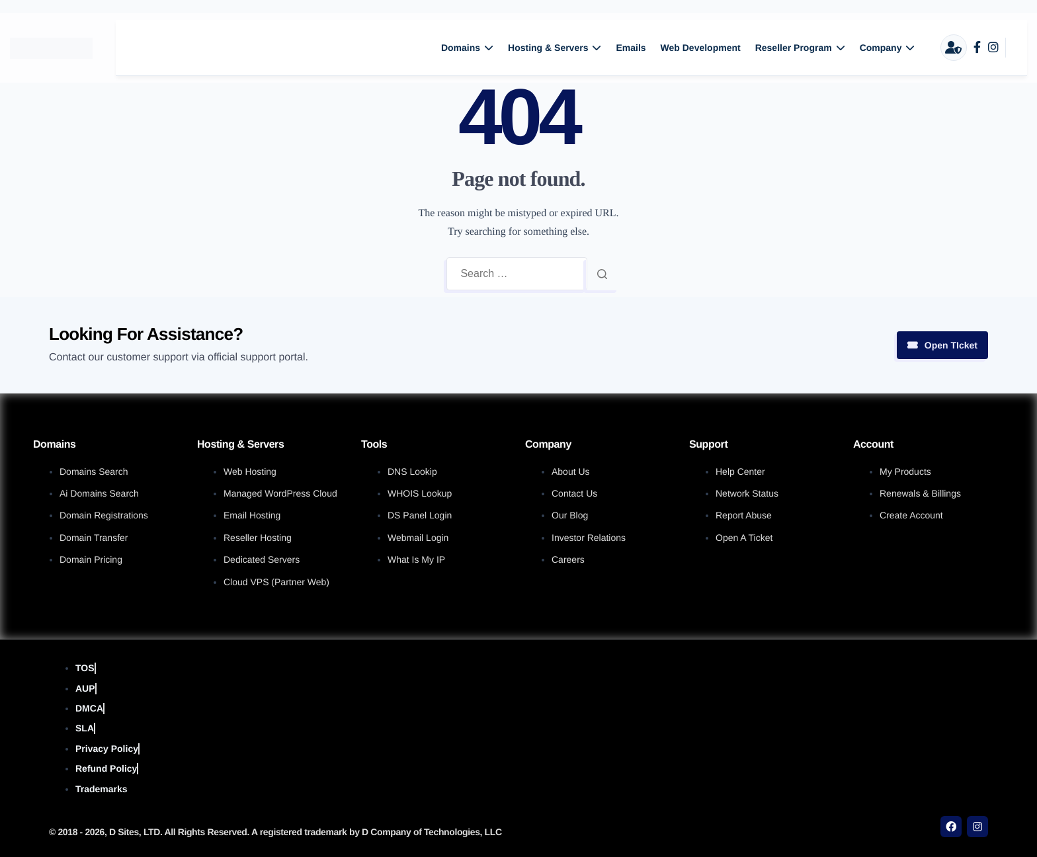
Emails (630, 47)
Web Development (701, 47)
